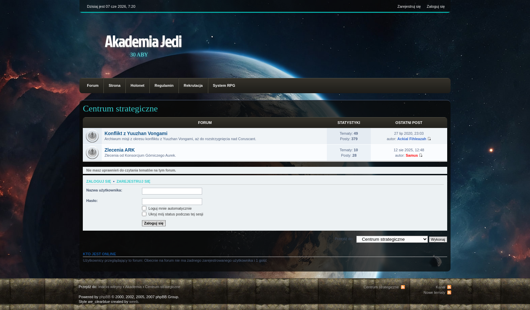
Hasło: (92, 201)
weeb (133, 302)
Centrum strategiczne (120, 108)
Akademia (133, 287)
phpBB (105, 297)
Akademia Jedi (143, 40)
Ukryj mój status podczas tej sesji (172, 214)
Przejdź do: (344, 239)
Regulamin (163, 85)
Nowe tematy (434, 292)
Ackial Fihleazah (411, 139)
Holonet (137, 85)
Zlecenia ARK (119, 150)
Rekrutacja (193, 85)
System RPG (224, 85)
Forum (92, 85)
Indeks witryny (110, 287)
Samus (412, 155)
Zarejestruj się (409, 6)
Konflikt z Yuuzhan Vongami (135, 133)
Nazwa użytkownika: (104, 190)
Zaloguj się (436, 6)
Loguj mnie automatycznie (167, 208)
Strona (114, 85)
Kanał (440, 287)
